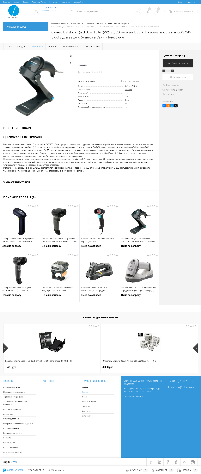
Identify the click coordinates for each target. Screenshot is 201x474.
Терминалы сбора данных (14, 397)
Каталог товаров (26, 26)
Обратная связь (13, 470)
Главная (6, 2)
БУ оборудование (10, 447)
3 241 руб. (156, 367)
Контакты (53, 2)
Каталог (16, 2)
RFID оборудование (11, 428)
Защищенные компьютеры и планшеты (15, 403)
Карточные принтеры (12, 409)
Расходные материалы (12, 433)
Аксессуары (8, 414)
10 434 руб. (108, 367)
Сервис (25, 2)
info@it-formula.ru (185, 387)
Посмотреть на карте (133, 396)
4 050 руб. (59, 367)
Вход (180, 2)
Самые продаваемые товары (100, 317)
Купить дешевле (170, 85)
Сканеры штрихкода (11, 387)
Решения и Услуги (39, 2)
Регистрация (191, 2)
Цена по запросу (20, 249)
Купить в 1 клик (178, 77)
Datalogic (128, 90)
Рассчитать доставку (172, 89)
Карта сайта (77, 2)
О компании (65, 2)
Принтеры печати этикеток (14, 392)
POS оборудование (11, 419)
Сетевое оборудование (12, 452)
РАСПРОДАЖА (9, 443)
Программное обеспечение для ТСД (18, 424)
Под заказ (168, 94)
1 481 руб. (11, 367)
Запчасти (7, 438)
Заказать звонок (49, 11)
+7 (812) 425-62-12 (35, 470)
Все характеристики (130, 81)
